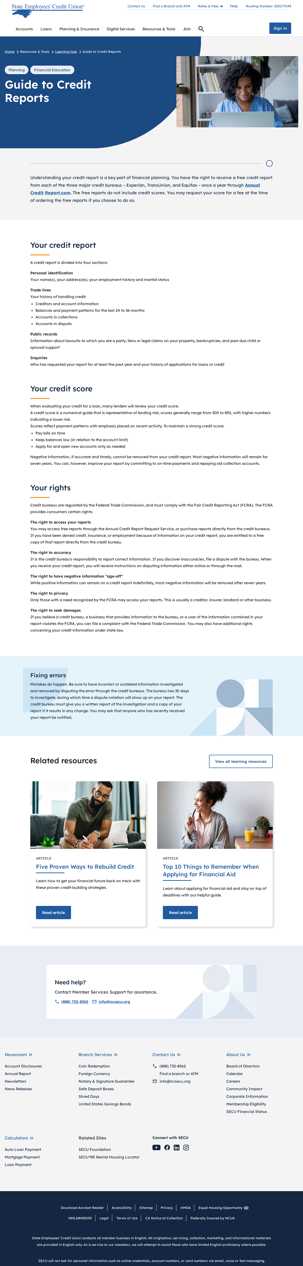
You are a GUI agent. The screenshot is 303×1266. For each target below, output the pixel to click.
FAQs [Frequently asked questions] (234, 6)
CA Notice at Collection (164, 1218)
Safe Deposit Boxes (96, 1088)
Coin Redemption (94, 1066)
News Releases (18, 1088)
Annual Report (18, 1073)
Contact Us (136, 6)
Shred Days (89, 1096)
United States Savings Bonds (105, 1104)
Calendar (234, 1073)
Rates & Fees (208, 6)
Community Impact (244, 1088)
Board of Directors (243, 1066)
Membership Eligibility (246, 1104)
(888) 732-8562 (71, 1001)
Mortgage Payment (22, 1157)
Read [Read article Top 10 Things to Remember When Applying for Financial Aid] (180, 912)
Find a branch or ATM (175, 1073)
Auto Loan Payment (23, 1149)
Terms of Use (127, 1218)
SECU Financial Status (246, 1111)
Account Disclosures (23, 1066)
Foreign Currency (94, 1073)
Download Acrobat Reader (84, 1208)
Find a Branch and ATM (171, 6)
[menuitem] (24, 29)
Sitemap (146, 1208)
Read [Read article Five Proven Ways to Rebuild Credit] (53, 912)
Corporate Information (247, 1096)
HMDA (186, 1208)
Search (201, 29)
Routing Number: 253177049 (268, 6)
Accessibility (122, 1208)
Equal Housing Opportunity (222, 1208)
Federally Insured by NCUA (213, 1218)
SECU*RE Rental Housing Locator (109, 1157)
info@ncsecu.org (111, 1001)
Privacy (167, 1208)
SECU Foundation (95, 1149)
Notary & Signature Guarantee (106, 1081)
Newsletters (15, 1081)
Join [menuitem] (187, 29)
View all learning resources (241, 761)
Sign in (280, 28)
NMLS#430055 (80, 1218)
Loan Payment (18, 1164)
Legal (104, 1218)
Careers (233, 1081)
